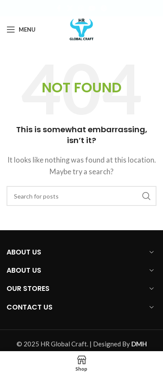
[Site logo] (82, 29)
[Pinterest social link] (104, 8)
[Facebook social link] (59, 8)
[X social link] (70, 8)
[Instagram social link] (81, 8)
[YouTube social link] (92, 8)
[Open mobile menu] (21, 29)
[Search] (81, 196)
